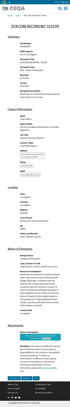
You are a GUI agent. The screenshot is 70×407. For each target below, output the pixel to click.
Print (36, 378)
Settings (65, 2)
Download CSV (14, 378)
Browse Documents (43, 392)
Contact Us (57, 2)
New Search (27, 378)
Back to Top (13, 384)
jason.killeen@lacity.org (30, 175)
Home (10, 15)
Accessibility (40, 388)
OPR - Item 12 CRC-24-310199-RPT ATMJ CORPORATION (40, 337)
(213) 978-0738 (26, 166)
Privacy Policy (14, 388)
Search (18, 15)
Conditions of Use (43, 384)
